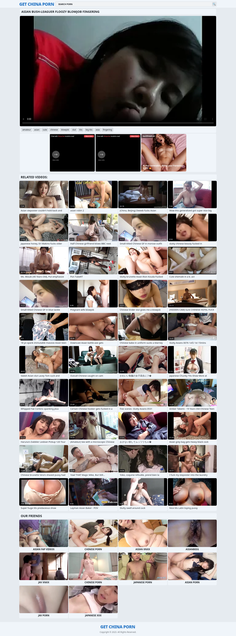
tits (80, 129)
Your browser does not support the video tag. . (118, 71)
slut (74, 129)
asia (98, 129)
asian (36, 129)
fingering (107, 129)
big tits (89, 129)
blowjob (65, 129)
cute (45, 129)
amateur (26, 129)
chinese (54, 129)
